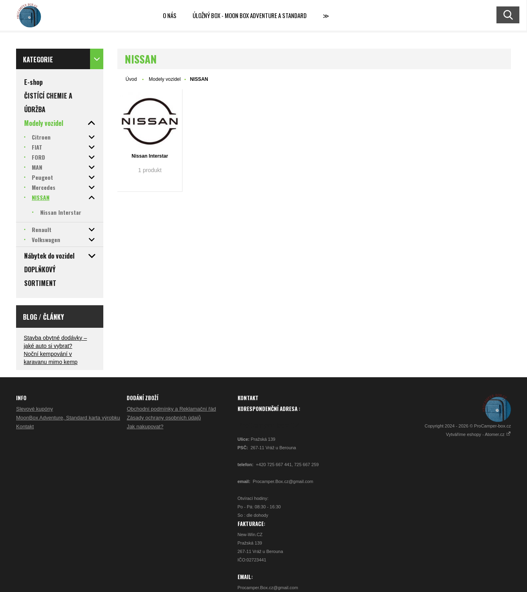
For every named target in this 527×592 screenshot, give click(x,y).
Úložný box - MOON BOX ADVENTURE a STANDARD (250, 15)
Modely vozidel (164, 79)
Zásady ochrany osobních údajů (164, 418)
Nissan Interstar (149, 156)
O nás (169, 15)
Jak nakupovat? (145, 426)
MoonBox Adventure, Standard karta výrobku (68, 418)
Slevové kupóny (34, 409)
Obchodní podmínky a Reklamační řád (171, 409)
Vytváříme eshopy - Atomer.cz (478, 434)
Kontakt (25, 426)
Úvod (131, 79)
